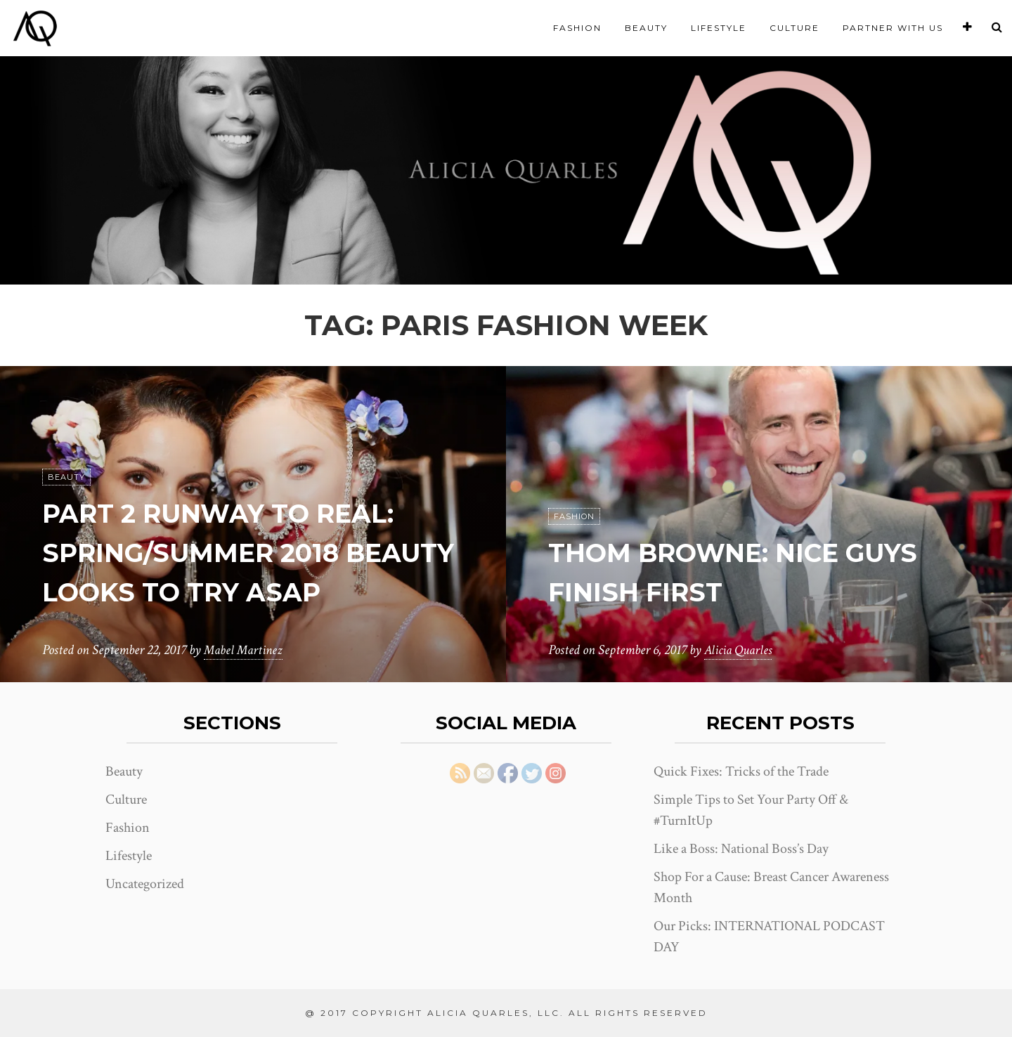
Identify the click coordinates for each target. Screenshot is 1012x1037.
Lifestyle (718, 27)
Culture (794, 27)
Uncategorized (144, 884)
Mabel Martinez (245, 650)
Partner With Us (893, 27)
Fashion (577, 27)
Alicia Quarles (739, 650)
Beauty (646, 27)
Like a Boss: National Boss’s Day (741, 849)
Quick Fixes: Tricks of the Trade (741, 771)
